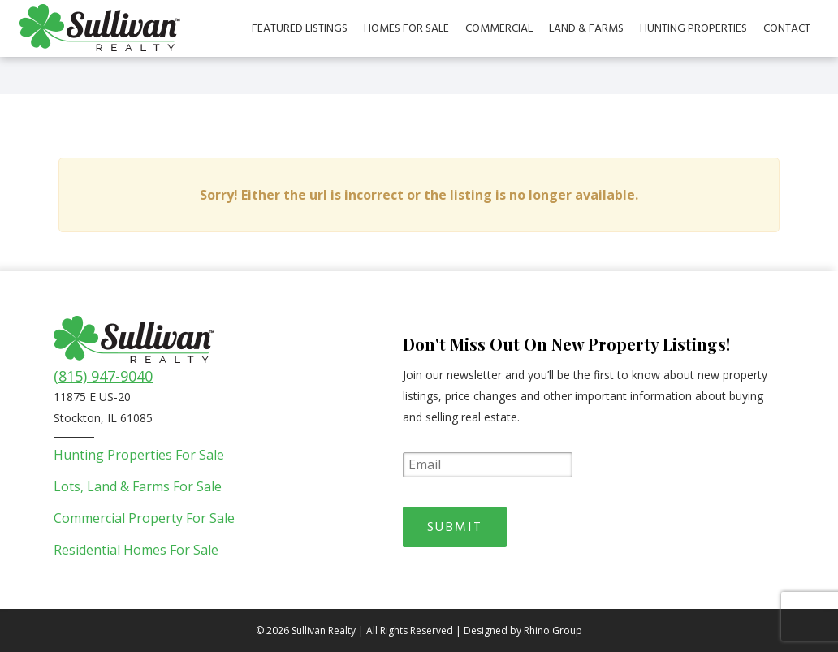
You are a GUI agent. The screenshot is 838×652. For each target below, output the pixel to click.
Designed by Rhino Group (523, 630)
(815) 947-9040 (103, 376)
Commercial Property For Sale (144, 518)
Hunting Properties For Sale (139, 455)
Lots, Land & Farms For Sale (138, 486)
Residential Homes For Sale (136, 550)
